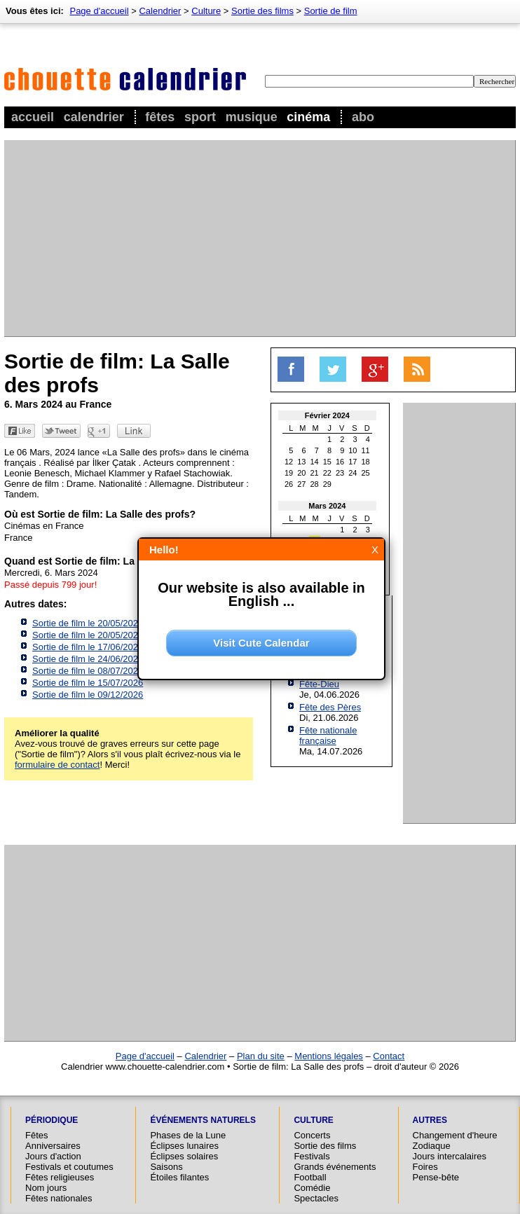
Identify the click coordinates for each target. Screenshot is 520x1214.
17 (352, 461)
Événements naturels (202, 1120)
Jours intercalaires (450, 1156)
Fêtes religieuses (59, 1177)
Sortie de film (330, 11)
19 (289, 473)
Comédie (312, 1187)
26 (289, 484)
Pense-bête (436, 1177)
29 (327, 484)
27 (301, 484)
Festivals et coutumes (69, 1166)
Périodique (51, 1120)
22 (327, 473)
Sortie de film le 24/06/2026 (87, 659)
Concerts (312, 1135)
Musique (252, 117)
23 (340, 473)
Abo (363, 117)
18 (366, 461)
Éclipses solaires (184, 1156)
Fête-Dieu (319, 684)
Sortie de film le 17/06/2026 (87, 647)
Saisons (166, 1166)
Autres (430, 1120)
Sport (200, 117)
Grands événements (335, 1166)
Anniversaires (53, 1145)
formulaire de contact (57, 764)
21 (314, 473)
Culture (206, 11)
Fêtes (160, 117)
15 (327, 461)
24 (352, 473)
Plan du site (261, 1056)
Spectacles (316, 1198)
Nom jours (46, 1187)
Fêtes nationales (58, 1198)
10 (352, 450)
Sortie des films (262, 11)
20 (301, 473)
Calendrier (94, 117)
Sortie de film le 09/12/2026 (87, 694)
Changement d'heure (455, 1135)
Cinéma (308, 117)
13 (301, 461)
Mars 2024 (326, 506)
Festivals (311, 1156)
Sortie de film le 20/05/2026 (87, 623)
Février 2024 (327, 415)
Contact (388, 1056)
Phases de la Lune (188, 1135)
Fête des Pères (330, 707)
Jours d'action (53, 1156)
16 (340, 461)
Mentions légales (328, 1056)
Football (310, 1177)
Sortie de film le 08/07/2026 (87, 670)
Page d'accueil (98, 11)
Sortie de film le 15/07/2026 (87, 682)
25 (366, 473)
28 (314, 484)
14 (314, 461)
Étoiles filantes (179, 1177)
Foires (425, 1166)
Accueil (32, 117)
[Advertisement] (227, 238)
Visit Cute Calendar (261, 643)
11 (366, 450)
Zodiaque (432, 1145)
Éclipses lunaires (184, 1145)
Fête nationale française (328, 735)
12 (289, 461)
